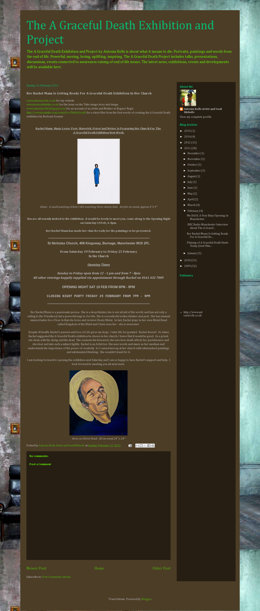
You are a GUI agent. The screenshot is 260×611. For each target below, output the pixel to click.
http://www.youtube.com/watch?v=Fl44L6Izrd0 (56, 112)
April (190, 199)
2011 (187, 148)
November (194, 159)
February (193, 211)
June (190, 187)
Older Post (161, 568)
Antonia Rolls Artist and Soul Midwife (203, 111)
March (191, 205)
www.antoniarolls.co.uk (40, 100)
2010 (187, 260)
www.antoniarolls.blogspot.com (46, 108)
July (190, 182)
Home (99, 568)
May (190, 193)
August (191, 176)
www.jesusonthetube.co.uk (42, 104)
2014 (187, 136)
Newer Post (36, 568)
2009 (187, 266)
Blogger (146, 599)
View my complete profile (195, 117)
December (193, 153)
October (192, 164)
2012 (187, 142)
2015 (187, 131)
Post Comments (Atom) (56, 577)
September (194, 170)
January (192, 253)
